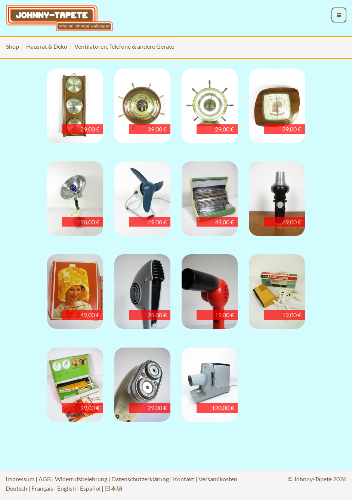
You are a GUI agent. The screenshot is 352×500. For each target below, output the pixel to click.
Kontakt (183, 478)
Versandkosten (217, 478)
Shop (12, 46)
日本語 (114, 488)
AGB (44, 478)
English (66, 488)
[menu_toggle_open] (338, 14)
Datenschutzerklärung (140, 478)
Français (42, 488)
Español (90, 488)
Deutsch (16, 488)
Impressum (20, 478)
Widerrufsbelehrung (81, 478)
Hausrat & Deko (46, 46)
